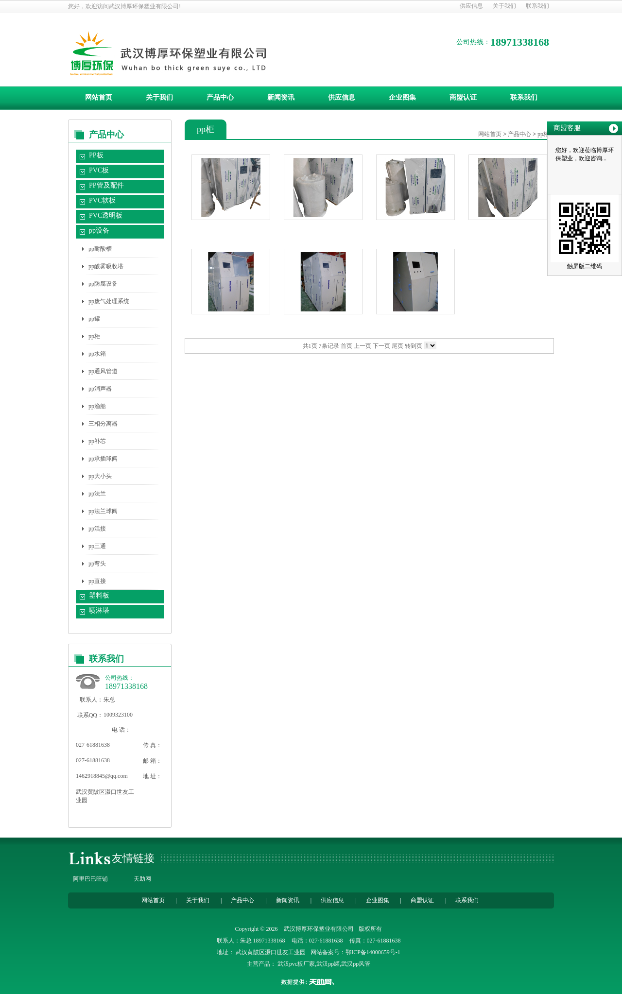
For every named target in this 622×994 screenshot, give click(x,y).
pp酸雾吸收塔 (105, 266)
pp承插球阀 (103, 458)
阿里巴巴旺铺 (90, 878)
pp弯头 (97, 563)
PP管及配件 (106, 185)
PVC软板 (102, 200)
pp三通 (97, 546)
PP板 (96, 155)
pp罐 (94, 318)
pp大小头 (100, 476)
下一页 (381, 346)
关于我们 (504, 5)
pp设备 (99, 230)
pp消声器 (100, 388)
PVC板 (99, 170)
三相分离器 (103, 423)
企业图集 (402, 97)
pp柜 (94, 336)
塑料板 (99, 595)
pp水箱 (97, 353)
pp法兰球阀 (103, 511)
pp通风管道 (103, 371)
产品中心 (220, 97)
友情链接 (133, 858)
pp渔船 (97, 406)
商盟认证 (463, 97)
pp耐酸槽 (100, 248)
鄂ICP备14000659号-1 (373, 952)
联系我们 (537, 5)
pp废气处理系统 (108, 301)
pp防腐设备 (103, 283)
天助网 (142, 878)
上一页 (362, 346)
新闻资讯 (280, 97)
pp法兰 (97, 493)
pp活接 (97, 528)
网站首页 (98, 97)
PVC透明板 (105, 215)
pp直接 (97, 581)
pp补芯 (97, 441)
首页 (346, 346)
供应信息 (471, 5)
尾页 (397, 346)
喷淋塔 (99, 610)
